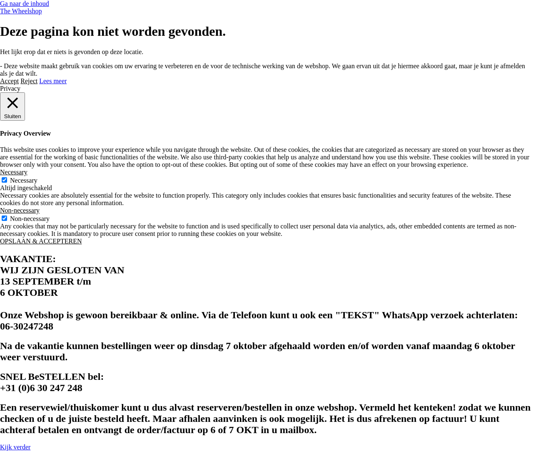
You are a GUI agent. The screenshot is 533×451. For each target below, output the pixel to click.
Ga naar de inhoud (24, 3)
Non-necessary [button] (20, 210)
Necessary (23, 180)
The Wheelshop (21, 11)
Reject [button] (28, 80)
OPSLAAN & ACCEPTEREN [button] (41, 241)
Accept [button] (9, 80)
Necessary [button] (13, 172)
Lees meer (53, 80)
